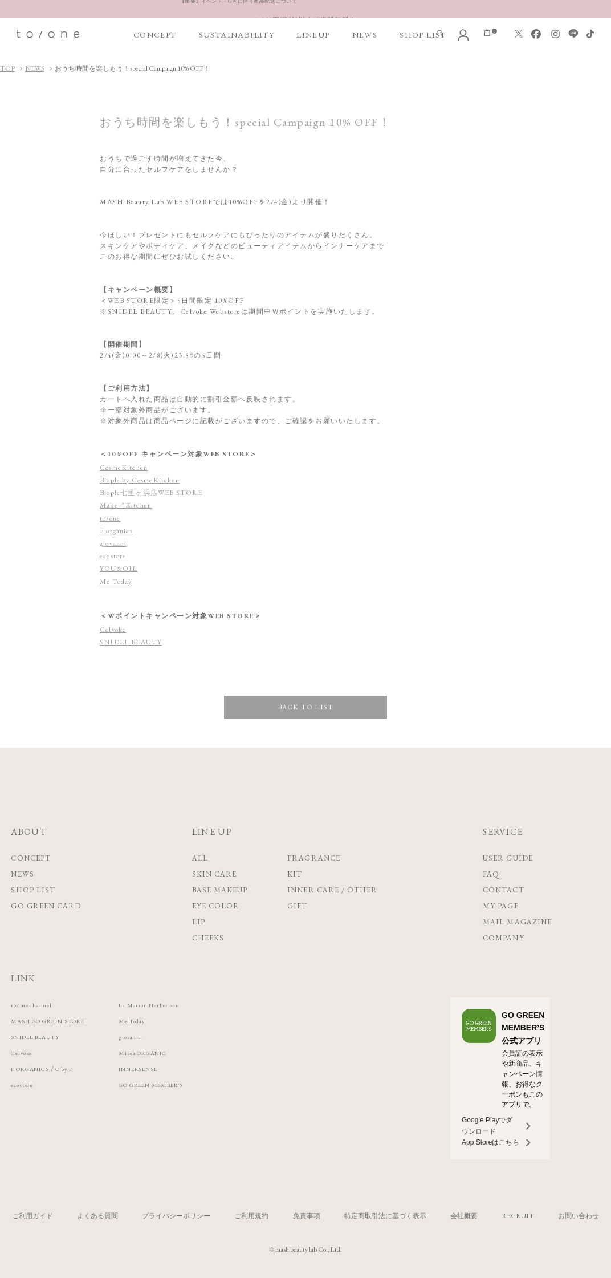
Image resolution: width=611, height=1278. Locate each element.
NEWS (365, 35)
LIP (198, 922)
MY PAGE (500, 906)
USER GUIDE (507, 858)
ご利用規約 (251, 1215)
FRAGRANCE (313, 858)
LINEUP (312, 35)
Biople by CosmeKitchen (142, 480)
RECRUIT (518, 1215)
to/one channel (37, 1004)
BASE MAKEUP (219, 890)
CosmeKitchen (125, 467)
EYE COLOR (215, 906)
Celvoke (114, 629)
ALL (200, 858)
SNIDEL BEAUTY (132, 642)
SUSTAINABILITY (237, 35)
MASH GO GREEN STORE (61, 1020)
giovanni (114, 543)
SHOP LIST (423, 35)
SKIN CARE (214, 874)
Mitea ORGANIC (178, 1052)
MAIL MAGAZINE (517, 922)
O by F (81, 1068)
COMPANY (503, 938)
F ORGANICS (37, 1068)
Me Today (116, 581)
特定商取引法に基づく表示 (385, 1215)
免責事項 (306, 1215)
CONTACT (503, 890)
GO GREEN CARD (46, 906)
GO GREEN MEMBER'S (190, 1084)
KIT (294, 874)
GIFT (297, 906)
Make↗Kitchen (127, 505)
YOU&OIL (119, 568)
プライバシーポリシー (176, 1215)
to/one (110, 518)
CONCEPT (155, 35)
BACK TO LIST (305, 707)
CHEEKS (208, 938)
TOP (7, 68)
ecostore (114, 556)
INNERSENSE (172, 1068)
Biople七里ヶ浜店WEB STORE (153, 492)
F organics (117, 530)
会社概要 (464, 1215)
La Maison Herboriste (184, 1004)
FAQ (491, 874)
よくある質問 (97, 1215)
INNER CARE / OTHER (332, 890)
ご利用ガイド (32, 1215)
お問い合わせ (578, 1215)
